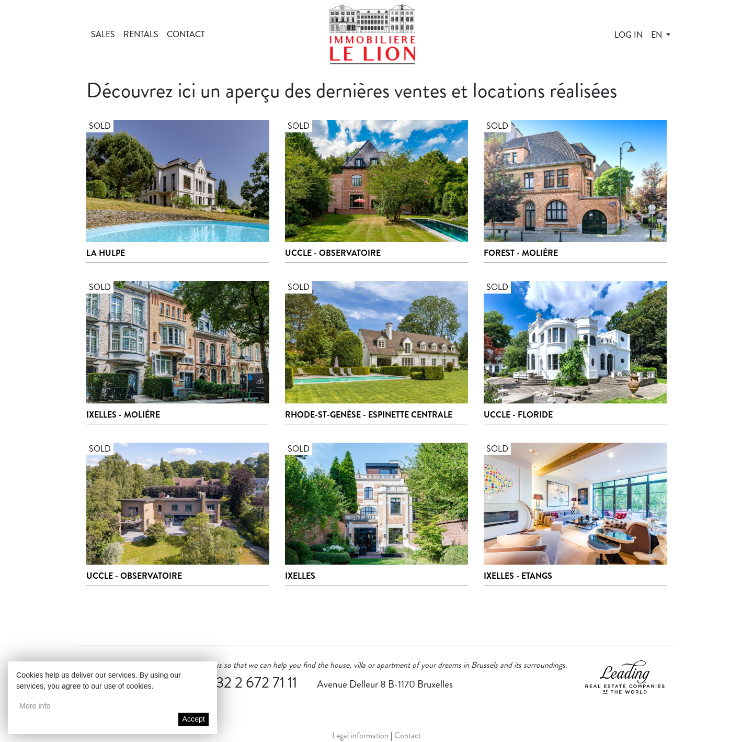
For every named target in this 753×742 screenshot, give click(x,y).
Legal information (360, 735)
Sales (103, 34)
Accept (193, 719)
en (657, 35)
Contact (186, 34)
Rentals (140, 34)
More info (34, 706)
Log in (628, 35)
